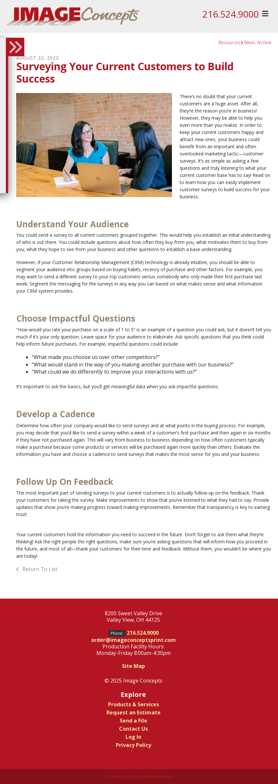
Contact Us (133, 728)
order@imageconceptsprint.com (133, 640)
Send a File (133, 720)
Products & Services (133, 704)
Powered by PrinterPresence (139, 776)
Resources (229, 42)
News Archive (258, 42)
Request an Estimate (133, 712)
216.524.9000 (230, 14)
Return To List (39, 569)
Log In (133, 736)
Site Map (133, 666)
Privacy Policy (133, 745)
